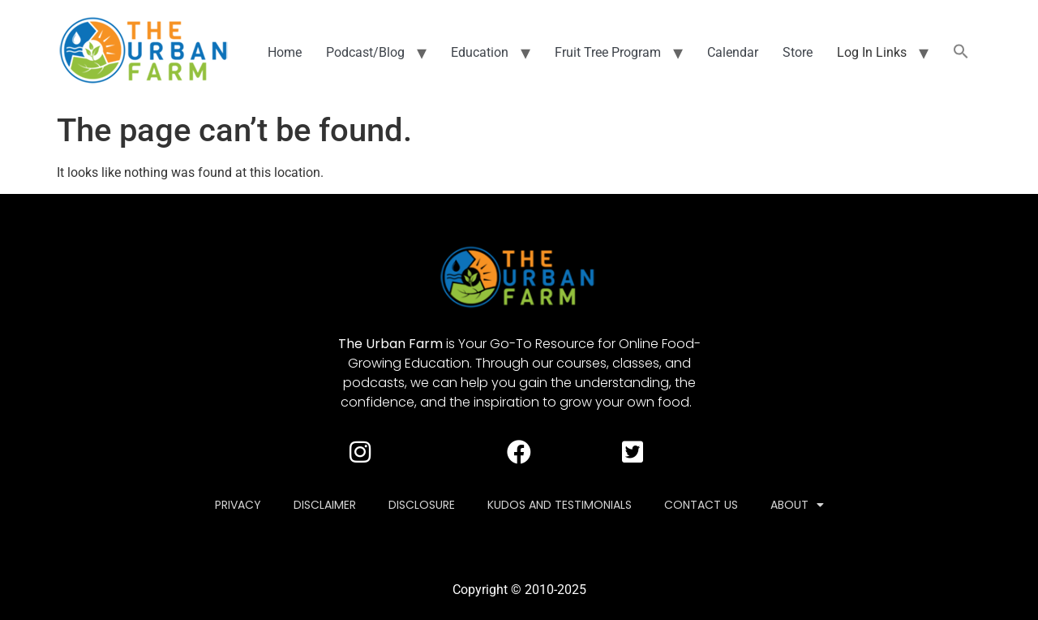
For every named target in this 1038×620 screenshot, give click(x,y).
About (797, 505)
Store (798, 52)
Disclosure (421, 505)
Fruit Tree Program (608, 52)
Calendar (732, 52)
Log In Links (872, 52)
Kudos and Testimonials (559, 505)
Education (479, 52)
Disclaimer (325, 505)
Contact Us (701, 505)
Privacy (238, 505)
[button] (961, 53)
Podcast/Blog (365, 52)
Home (285, 52)
